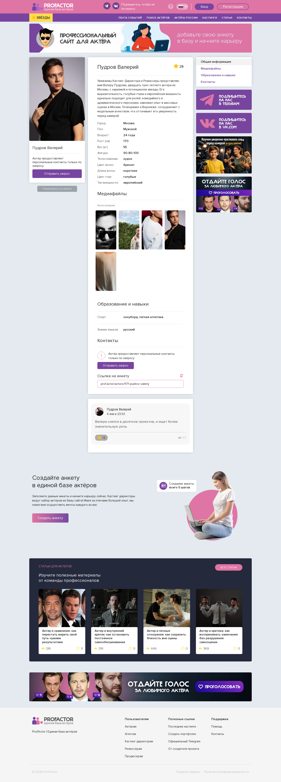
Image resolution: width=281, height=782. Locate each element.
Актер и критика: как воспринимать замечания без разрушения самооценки (218, 636)
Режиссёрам (133, 749)
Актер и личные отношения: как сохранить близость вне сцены (166, 634)
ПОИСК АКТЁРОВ (158, 17)
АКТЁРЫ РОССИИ (186, 17)
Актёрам (130, 726)
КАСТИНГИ (209, 17)
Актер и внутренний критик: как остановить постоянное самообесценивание (112, 636)
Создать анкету (50, 518)
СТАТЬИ (227, 17)
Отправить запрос (57, 174)
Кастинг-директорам (139, 741)
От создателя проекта (183, 749)
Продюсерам (134, 756)
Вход (204, 7)
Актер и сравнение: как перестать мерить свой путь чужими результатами (59, 636)
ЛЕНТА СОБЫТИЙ (130, 17)
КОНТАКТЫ (244, 17)
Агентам (130, 734)
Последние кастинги (182, 726)
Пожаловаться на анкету (57, 188)
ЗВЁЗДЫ (43, 18)
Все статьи (229, 567)
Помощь (216, 726)
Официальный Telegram (184, 741)
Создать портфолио (182, 734)
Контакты (217, 734)
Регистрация (233, 7)
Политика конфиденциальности (226, 772)
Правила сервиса (188, 772)
